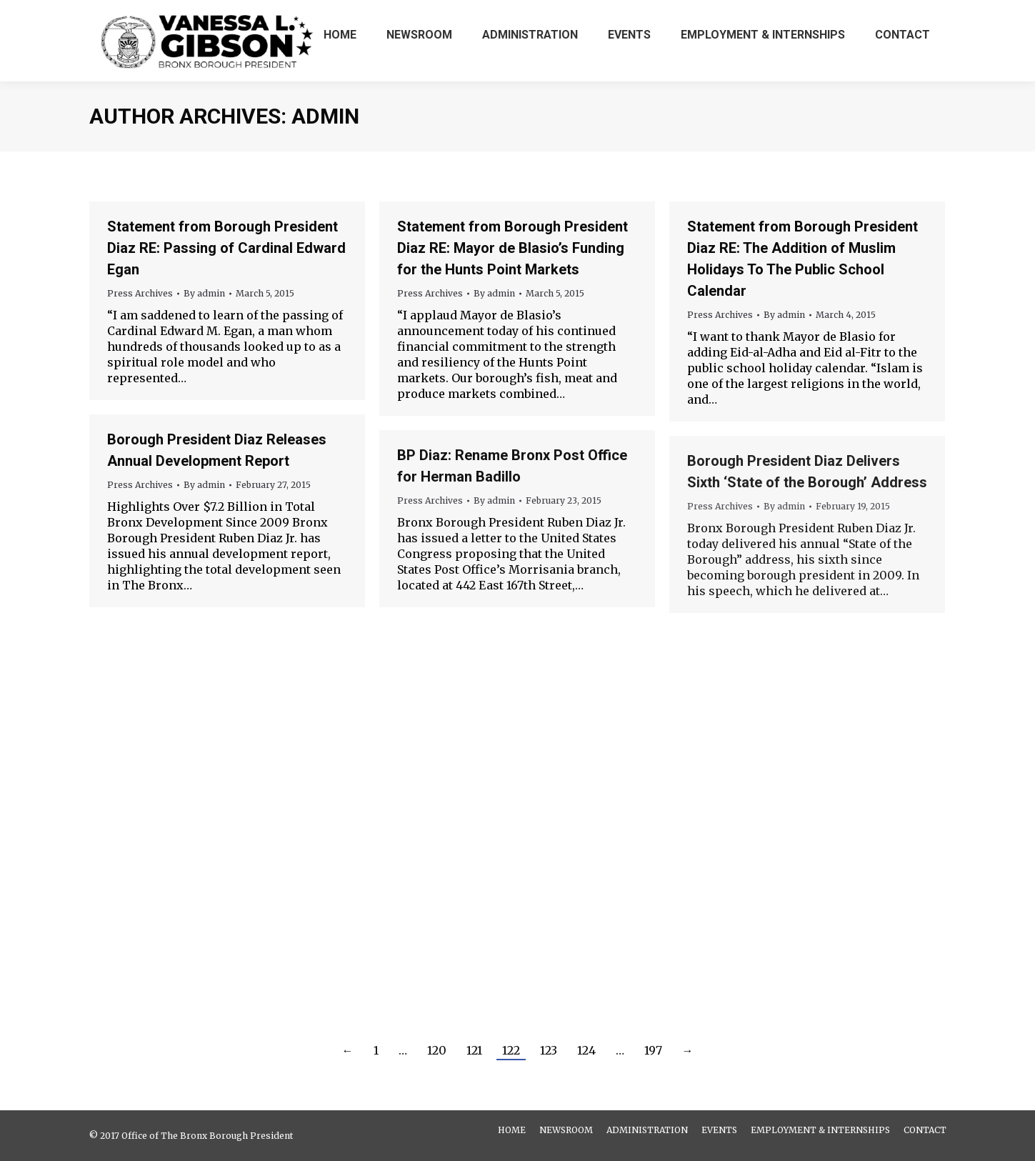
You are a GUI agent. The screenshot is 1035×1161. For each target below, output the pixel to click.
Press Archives (140, 293)
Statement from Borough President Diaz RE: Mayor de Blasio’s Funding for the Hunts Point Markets (512, 248)
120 (436, 1050)
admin (325, 116)
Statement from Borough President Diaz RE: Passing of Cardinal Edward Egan (226, 248)
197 (653, 1050)
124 (586, 1050)
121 (474, 1050)
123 (548, 1050)
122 (511, 1050)
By (204, 293)
